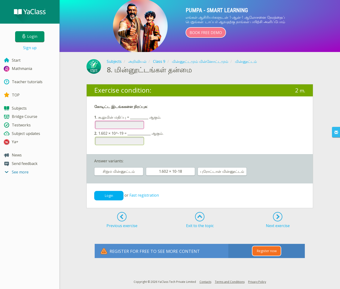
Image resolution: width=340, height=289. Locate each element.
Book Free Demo (206, 32)
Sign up (30, 47)
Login (109, 195)
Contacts (205, 282)
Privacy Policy (257, 282)
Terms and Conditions (230, 282)
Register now (267, 251)
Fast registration (144, 195)
